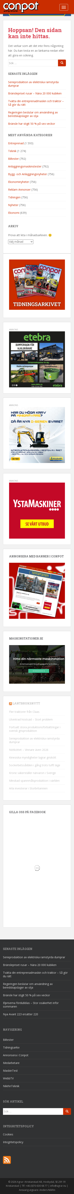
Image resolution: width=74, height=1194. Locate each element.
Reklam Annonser (19, 189)
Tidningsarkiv (11, 1047)
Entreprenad (16, 143)
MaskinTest (10, 1070)
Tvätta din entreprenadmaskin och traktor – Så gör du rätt (36, 102)
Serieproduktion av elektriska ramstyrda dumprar (33, 83)
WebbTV (8, 1078)
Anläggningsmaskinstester (24, 166)
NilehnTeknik (11, 1086)
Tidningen (14, 197)
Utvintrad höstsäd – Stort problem (31, 719)
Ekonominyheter (18, 182)
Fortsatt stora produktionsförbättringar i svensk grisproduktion (34, 729)
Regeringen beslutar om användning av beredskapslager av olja (33, 114)
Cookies (8, 1134)
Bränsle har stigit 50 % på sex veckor (31, 123)
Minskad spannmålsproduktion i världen (34, 780)
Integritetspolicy (13, 1142)
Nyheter (13, 205)
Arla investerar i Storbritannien (28, 788)
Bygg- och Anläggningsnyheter (27, 174)
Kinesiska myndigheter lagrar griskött (32, 757)
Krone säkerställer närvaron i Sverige (32, 773)
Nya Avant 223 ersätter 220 (20, 1014)
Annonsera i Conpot (15, 1055)
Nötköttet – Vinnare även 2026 (28, 750)
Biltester (13, 159)
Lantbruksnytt (26, 703)
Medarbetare (11, 1063)
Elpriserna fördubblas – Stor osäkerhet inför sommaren (31, 1004)
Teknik (12, 151)
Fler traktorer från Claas (24, 712)
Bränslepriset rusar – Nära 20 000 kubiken (35, 93)
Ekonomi (13, 213)
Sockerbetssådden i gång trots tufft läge (34, 765)
